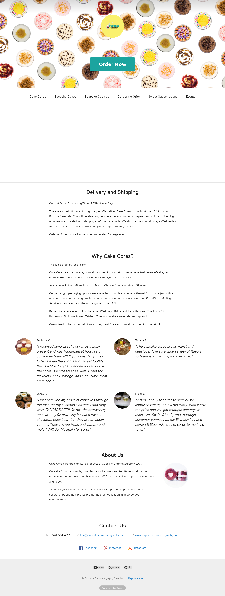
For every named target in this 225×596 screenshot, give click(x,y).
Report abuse (135, 578)
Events (190, 97)
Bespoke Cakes (65, 97)
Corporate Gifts (129, 97)
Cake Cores (38, 97)
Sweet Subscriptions (163, 97)
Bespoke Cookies (97, 97)
